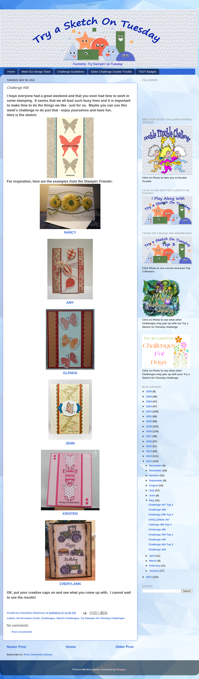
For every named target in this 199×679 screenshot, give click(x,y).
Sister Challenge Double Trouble (111, 71)
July (152, 490)
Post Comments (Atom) (38, 654)
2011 (149, 577)
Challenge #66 (157, 529)
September (156, 480)
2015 (149, 446)
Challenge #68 (157, 509)
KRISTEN (70, 514)
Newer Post (16, 647)
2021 (149, 416)
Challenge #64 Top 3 (161, 534)
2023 (149, 406)
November (155, 470)
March (153, 560)
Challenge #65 (157, 539)
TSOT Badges (147, 71)
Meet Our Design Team (36, 71)
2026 (149, 391)
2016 (149, 441)
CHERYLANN (70, 584)
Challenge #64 (157, 549)
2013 (149, 456)
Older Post (124, 647)
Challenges (48, 618)
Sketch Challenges (67, 618)
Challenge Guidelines (70, 71)
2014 (149, 451)
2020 (149, 421)
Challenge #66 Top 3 (161, 514)
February (155, 565)
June (152, 495)
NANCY (70, 232)
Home (11, 71)
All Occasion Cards (28, 618)
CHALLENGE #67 (159, 519)
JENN (70, 443)
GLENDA (70, 373)
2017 (149, 436)
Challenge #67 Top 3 (161, 504)
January (154, 570)
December (155, 465)
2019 (149, 426)
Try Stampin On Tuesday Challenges (103, 618)
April (152, 555)
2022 (149, 411)
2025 (149, 396)
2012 (149, 461)
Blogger (121, 669)
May (152, 500)
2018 (149, 431)
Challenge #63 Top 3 (161, 544)
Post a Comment (22, 631)
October (154, 475)
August (154, 485)
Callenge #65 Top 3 (160, 524)
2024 (149, 401)
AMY (70, 303)
